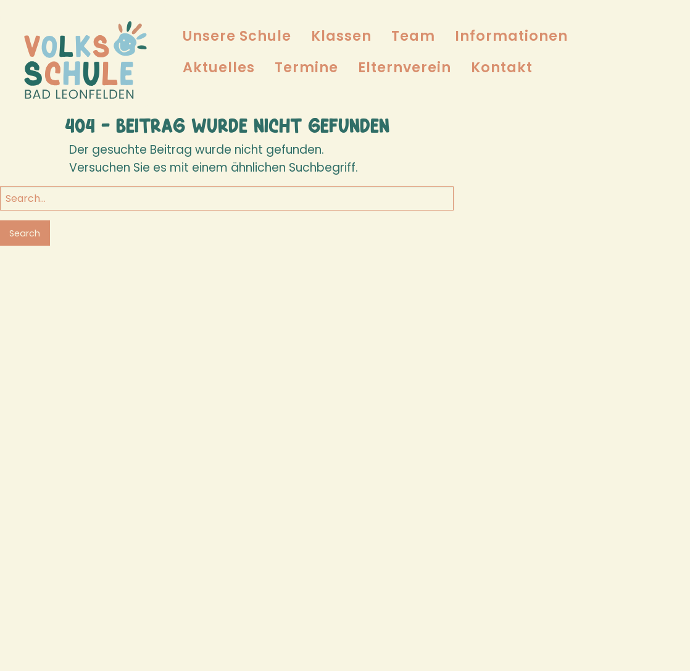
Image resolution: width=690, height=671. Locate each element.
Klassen (341, 36)
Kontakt (502, 67)
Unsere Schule (237, 36)
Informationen (511, 36)
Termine (306, 67)
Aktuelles (219, 67)
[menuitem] (237, 36)
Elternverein (404, 67)
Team (413, 36)
